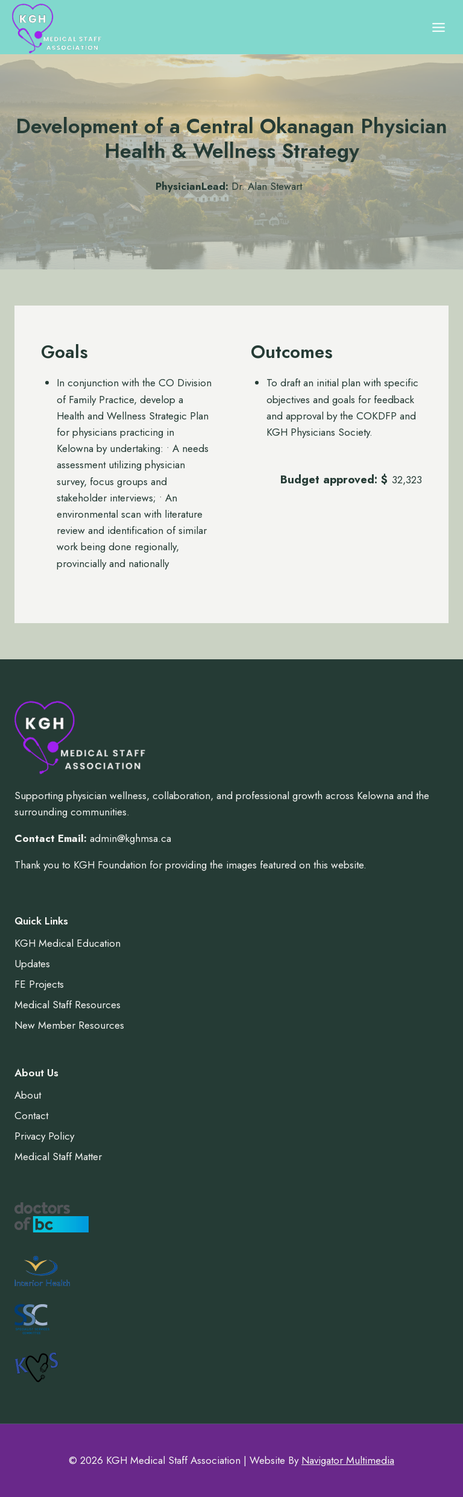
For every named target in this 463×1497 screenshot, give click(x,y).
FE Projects (39, 984)
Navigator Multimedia (347, 1460)
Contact (31, 1115)
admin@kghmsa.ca (130, 838)
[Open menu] (438, 27)
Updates (32, 963)
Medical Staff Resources (67, 1004)
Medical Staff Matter (58, 1156)
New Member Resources (69, 1025)
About (27, 1095)
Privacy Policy (44, 1136)
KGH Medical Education (67, 943)
